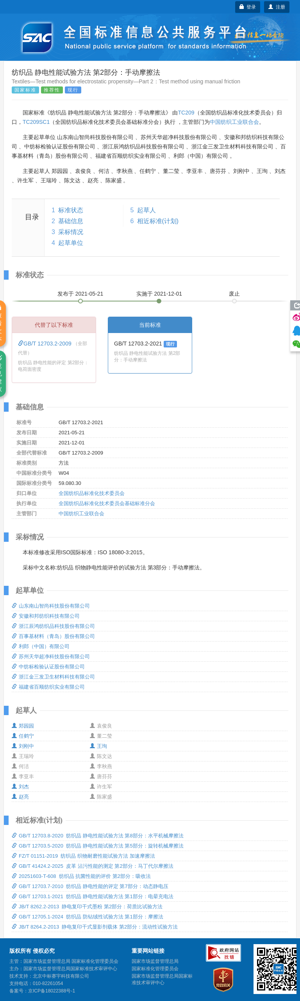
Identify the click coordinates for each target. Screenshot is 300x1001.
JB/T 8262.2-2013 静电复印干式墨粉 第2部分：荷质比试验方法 (87, 906)
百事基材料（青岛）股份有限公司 (53, 636)
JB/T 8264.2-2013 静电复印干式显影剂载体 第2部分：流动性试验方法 (95, 927)
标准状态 (70, 210)
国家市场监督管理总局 (155, 961)
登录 (247, 7)
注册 (276, 7)
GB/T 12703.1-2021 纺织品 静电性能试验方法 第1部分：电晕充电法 (92, 896)
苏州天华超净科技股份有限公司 (51, 656)
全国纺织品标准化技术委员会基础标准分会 (107, 503)
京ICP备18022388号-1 (51, 991)
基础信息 (70, 221)
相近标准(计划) (158, 221)
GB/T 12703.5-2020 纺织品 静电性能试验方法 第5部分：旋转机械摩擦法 (98, 846)
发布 (80, 294)
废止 (234, 294)
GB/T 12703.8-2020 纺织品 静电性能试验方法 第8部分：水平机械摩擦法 (98, 836)
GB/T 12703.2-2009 (45, 343)
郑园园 (23, 726)
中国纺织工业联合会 (234, 122)
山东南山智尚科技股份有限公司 (51, 606)
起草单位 (70, 243)
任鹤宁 (23, 736)
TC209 (186, 112)
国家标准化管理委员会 (155, 968)
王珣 (98, 746)
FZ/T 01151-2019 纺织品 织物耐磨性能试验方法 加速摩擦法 (83, 856)
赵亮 (20, 797)
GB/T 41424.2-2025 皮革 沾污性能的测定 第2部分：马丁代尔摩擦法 (92, 866)
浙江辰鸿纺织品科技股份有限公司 (53, 626)
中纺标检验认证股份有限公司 (48, 667)
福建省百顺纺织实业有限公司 (48, 687)
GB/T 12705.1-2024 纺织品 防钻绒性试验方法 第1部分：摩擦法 (87, 917)
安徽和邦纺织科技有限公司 (46, 616)
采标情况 (70, 232)
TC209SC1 (36, 122)
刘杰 (20, 787)
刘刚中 (23, 746)
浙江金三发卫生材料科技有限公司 (53, 677)
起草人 (146, 210)
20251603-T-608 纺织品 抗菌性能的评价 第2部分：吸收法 (81, 876)
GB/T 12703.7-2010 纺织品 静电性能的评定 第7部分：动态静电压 (90, 886)
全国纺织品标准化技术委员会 (92, 493)
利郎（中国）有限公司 (41, 646)
